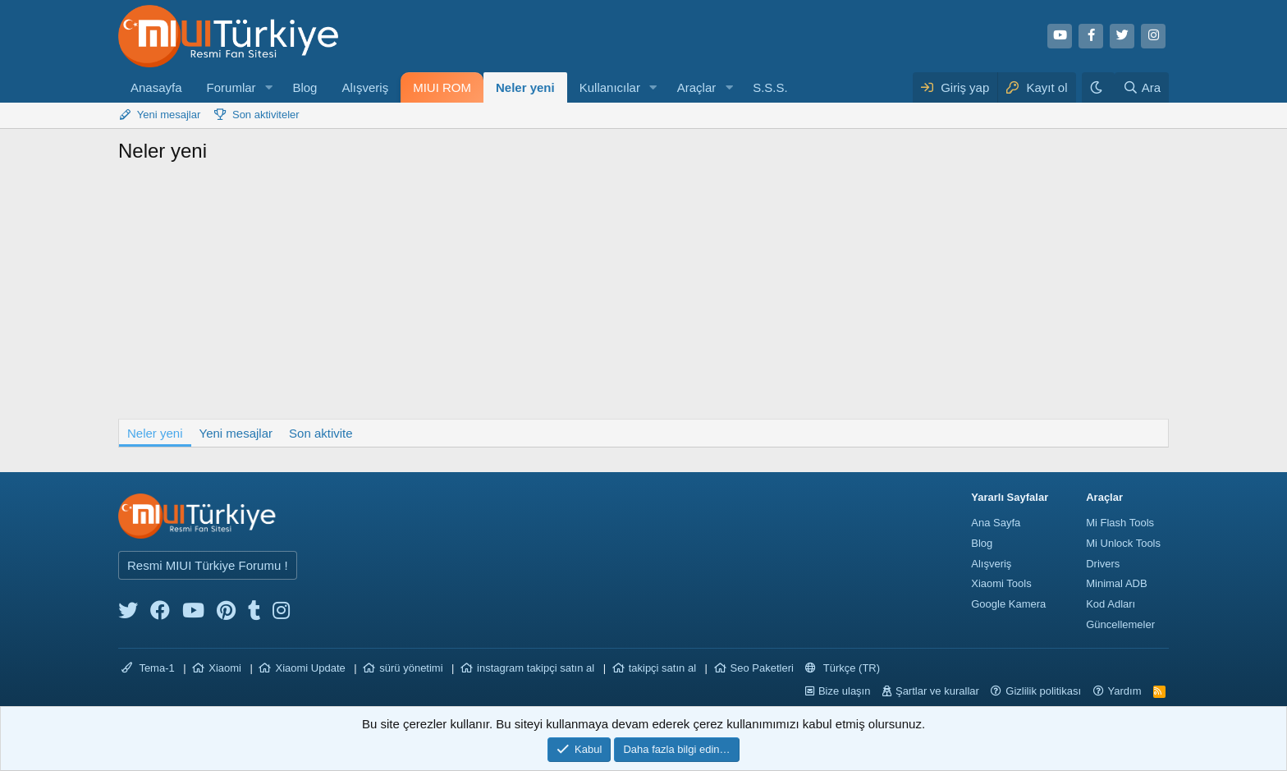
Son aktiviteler (266, 114)
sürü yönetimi (410, 668)
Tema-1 (148, 668)
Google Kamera (1008, 604)
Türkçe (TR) (842, 668)
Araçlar (697, 87)
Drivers (1103, 564)
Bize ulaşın (844, 691)
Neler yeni (525, 87)
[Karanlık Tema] (1098, 87)
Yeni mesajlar (169, 114)
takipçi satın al (662, 668)
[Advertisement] (643, 296)
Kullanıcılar (609, 87)
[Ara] (1142, 87)
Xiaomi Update (310, 668)
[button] (268, 87)
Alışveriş (364, 87)
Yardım (1125, 691)
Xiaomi (224, 668)
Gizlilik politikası (1043, 691)
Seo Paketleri (762, 668)
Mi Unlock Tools (1123, 543)
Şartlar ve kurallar (937, 691)
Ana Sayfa (995, 522)
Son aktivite (321, 433)
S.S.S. (770, 87)
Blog (304, 87)
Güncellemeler (1120, 624)
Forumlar (231, 87)
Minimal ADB (1116, 583)
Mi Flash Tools (1120, 522)
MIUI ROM (442, 87)
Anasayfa (156, 87)
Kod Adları (1110, 604)
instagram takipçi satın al (535, 668)
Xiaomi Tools (1001, 583)
